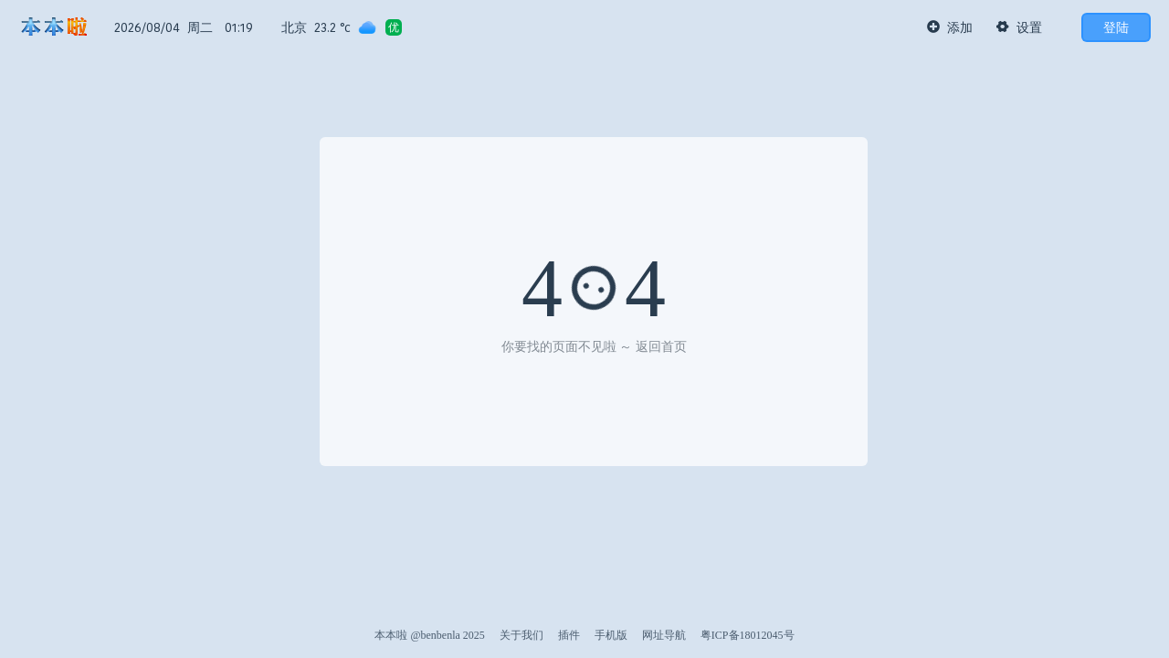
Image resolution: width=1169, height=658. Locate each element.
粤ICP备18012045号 (747, 635)
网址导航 (664, 635)
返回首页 (661, 347)
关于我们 (521, 635)
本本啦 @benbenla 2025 (429, 635)
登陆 (1116, 27)
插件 (569, 635)
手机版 (611, 635)
